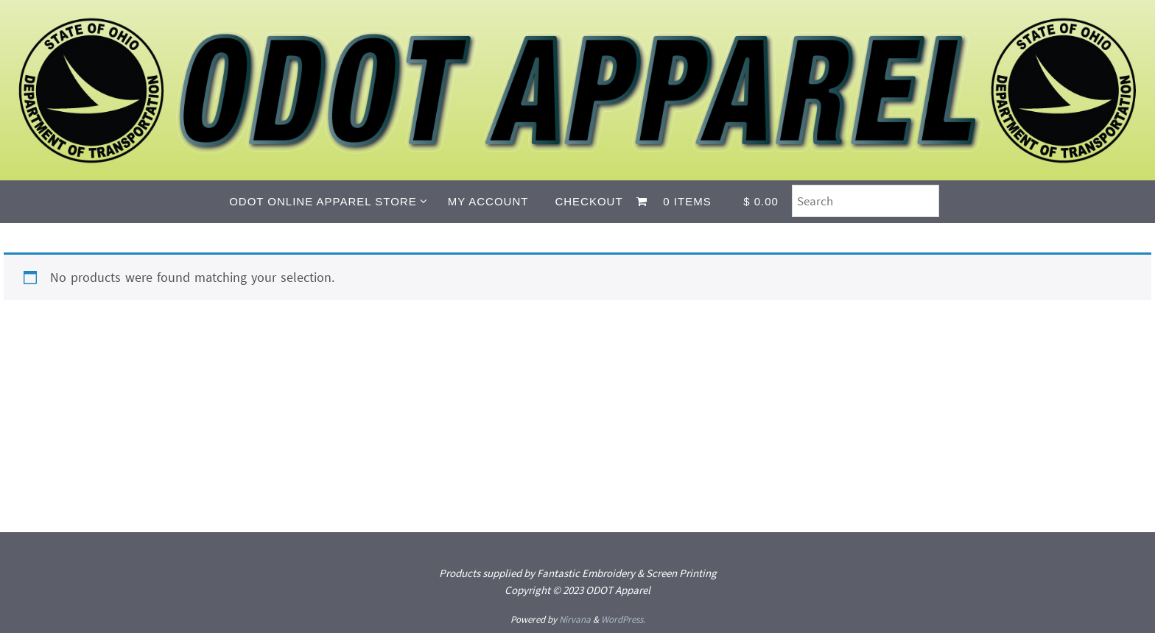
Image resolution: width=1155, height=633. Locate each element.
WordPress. (623, 619)
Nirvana (575, 619)
